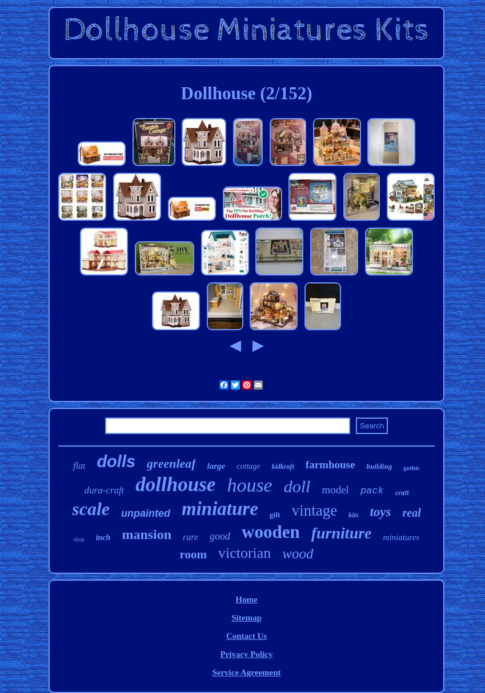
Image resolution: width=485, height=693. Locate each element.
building (379, 466)
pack (372, 490)
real (412, 512)
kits (353, 515)
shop (79, 539)
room (192, 554)
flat (79, 466)
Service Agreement (246, 672)
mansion (146, 534)
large (216, 466)
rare (190, 537)
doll (297, 486)
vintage (314, 510)
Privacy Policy (246, 654)
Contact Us (246, 636)
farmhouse (330, 465)
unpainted (145, 513)
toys (380, 512)
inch (103, 537)
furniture (341, 533)
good (220, 536)
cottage (248, 466)
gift (275, 514)
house (249, 485)
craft (402, 492)
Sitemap (246, 617)
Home (246, 599)
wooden (271, 532)
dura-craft (104, 490)
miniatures (401, 537)
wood (297, 553)
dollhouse (175, 484)
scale (91, 509)
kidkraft (283, 467)
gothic (411, 467)
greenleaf (171, 463)
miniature (220, 509)
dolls (116, 461)
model (335, 490)
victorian (244, 553)
